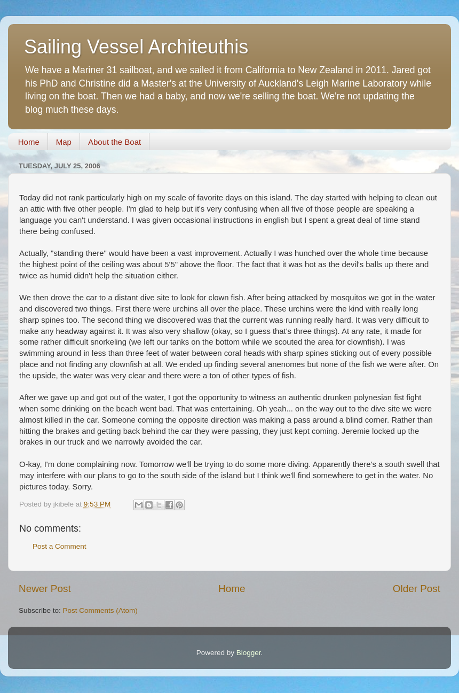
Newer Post (45, 588)
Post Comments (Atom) (100, 610)
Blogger (248, 653)
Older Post (416, 588)
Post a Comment (59, 546)
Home (28, 141)
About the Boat (114, 141)
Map (64, 141)
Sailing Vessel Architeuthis (136, 47)
